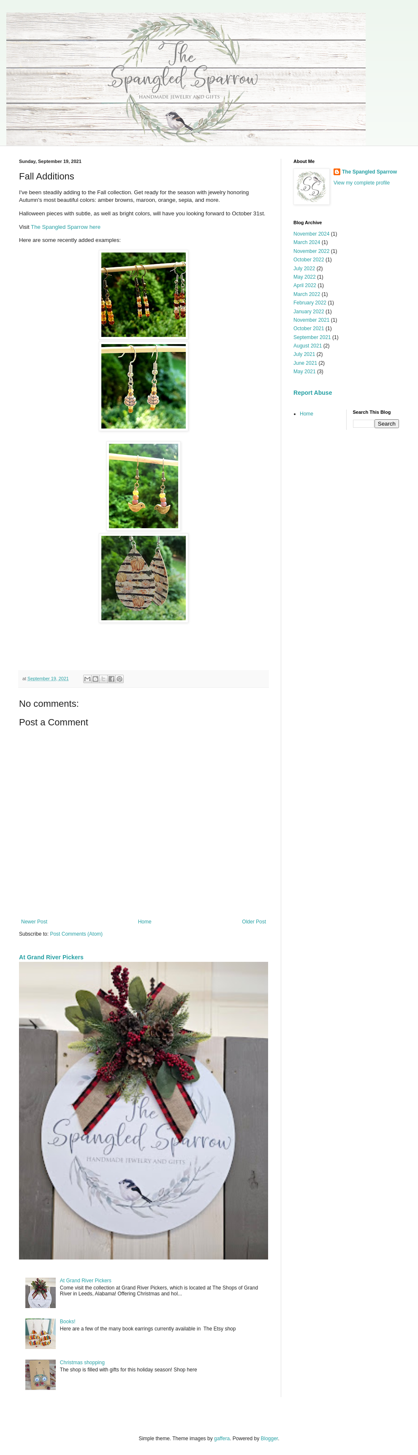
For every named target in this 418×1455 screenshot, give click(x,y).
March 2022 (306, 294)
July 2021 (304, 354)
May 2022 (304, 277)
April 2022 (304, 285)
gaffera (222, 1438)
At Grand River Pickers (51, 957)
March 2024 (306, 242)
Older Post (254, 922)
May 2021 (304, 372)
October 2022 (308, 260)
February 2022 (309, 303)
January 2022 (308, 312)
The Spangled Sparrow (369, 172)
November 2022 (311, 251)
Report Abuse (312, 392)
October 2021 (308, 328)
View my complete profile (362, 183)
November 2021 (311, 320)
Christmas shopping (82, 1362)
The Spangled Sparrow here (65, 227)
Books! (68, 1322)
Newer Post (34, 922)
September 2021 (312, 337)
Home (145, 922)
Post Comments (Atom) (76, 934)
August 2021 (307, 346)
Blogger (269, 1438)
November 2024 (311, 234)
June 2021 (305, 363)
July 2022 (304, 268)
